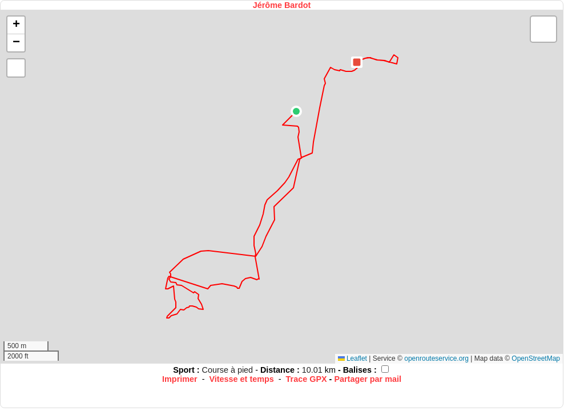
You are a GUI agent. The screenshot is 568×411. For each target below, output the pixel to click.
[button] (296, 111)
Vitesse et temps (241, 379)
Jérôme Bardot (282, 5)
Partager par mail (367, 379)
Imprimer (180, 379)
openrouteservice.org (436, 358)
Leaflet (352, 358)
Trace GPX (306, 379)
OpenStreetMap (535, 358)
